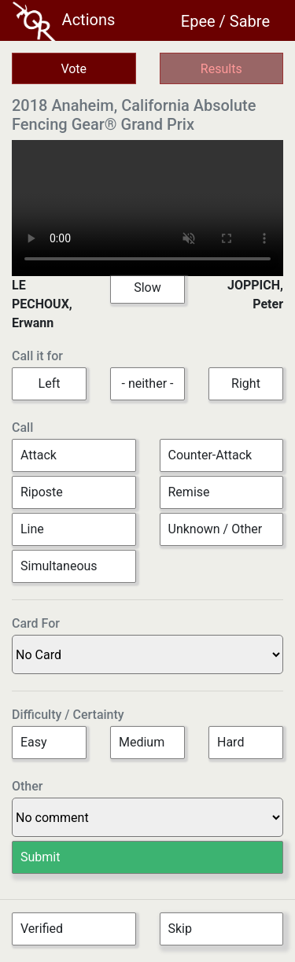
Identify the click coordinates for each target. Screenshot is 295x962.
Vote (74, 68)
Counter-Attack (210, 455)
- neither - (148, 383)
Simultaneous (59, 565)
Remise (189, 492)
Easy (33, 742)
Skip (180, 928)
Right (245, 383)
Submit (40, 857)
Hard (230, 742)
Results (221, 68)
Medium (141, 742)
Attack (38, 455)
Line (32, 529)
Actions (64, 21)
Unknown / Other (215, 529)
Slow (147, 287)
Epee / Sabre (225, 21)
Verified (41, 928)
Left (50, 383)
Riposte (41, 492)
